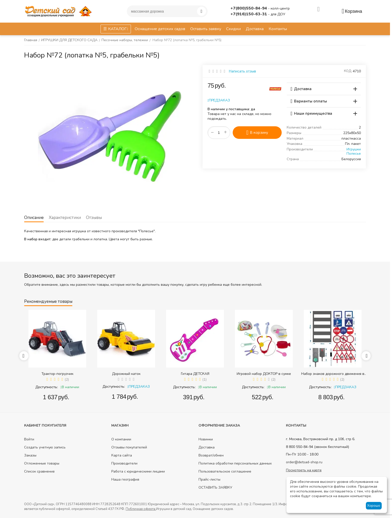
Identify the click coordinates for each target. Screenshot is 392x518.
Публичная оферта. (141, 509)
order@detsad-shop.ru (304, 462)
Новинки (206, 439)
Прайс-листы (209, 479)
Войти (29, 439)
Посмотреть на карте (304, 470)
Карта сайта (121, 455)
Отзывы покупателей (129, 447)
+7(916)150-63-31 (249, 14)
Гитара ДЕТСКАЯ (195, 373)
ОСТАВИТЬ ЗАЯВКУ (215, 487)
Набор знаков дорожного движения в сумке (332, 373)
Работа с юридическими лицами (138, 471)
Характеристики (65, 217)
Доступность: (46, 387)
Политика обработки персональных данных (235, 463)
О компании (121, 439)
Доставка (207, 447)
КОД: (348, 71)
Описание (34, 217)
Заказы (30, 455)
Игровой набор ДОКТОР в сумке (264, 373)
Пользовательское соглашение (225, 471)
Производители (124, 463)
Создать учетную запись (45, 447)
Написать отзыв (242, 71)
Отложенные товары (41, 463)
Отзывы (94, 217)
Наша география (125, 479)
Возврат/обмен (211, 455)
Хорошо (373, 505)
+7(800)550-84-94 (249, 8)
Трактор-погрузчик (57, 373)
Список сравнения (39, 471)
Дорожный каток (126, 373)
